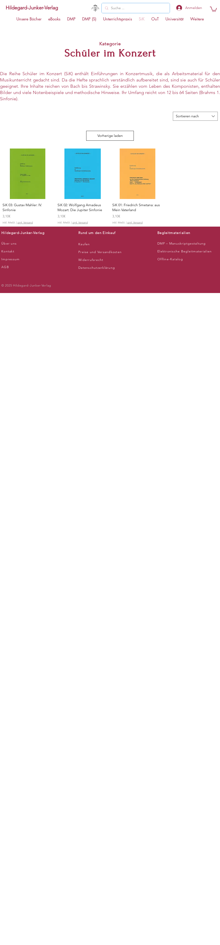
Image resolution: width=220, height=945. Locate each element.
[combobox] (195, 116)
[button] (213, 9)
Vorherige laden (110, 135)
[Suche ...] (135, 8)
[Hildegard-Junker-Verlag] (31, 8)
